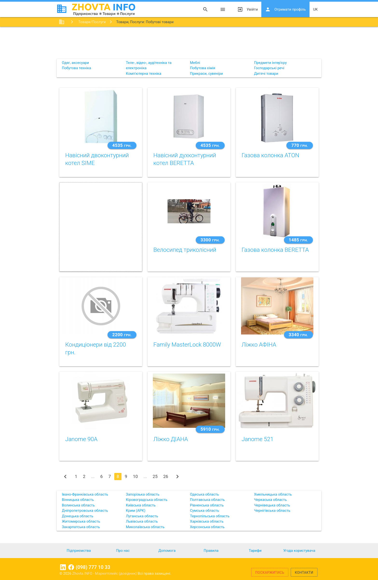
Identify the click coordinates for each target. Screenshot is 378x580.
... (92, 476)
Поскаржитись (269, 572)
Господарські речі (269, 68)
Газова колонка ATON (270, 155)
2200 (122, 334)
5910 (210, 429)
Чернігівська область (272, 510)
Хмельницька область (273, 494)
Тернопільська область (210, 516)
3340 (298, 334)
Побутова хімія (202, 68)
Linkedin (63, 567)
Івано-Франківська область (85, 494)
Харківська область (206, 521)
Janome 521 (257, 439)
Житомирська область (81, 521)
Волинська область (78, 505)
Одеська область (204, 494)
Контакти (304, 572)
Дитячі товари (266, 73)
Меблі (195, 63)
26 (165, 476)
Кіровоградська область (146, 500)
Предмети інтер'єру (270, 63)
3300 (210, 239)
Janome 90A (81, 439)
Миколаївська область (145, 527)
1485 (298, 239)
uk (315, 9)
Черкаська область (270, 500)
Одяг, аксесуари (75, 63)
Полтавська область (207, 500)
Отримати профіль (285, 9)
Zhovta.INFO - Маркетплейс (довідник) (105, 573)
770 (299, 145)
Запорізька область (142, 494)
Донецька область (77, 516)
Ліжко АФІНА (259, 344)
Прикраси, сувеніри (206, 73)
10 (135, 476)
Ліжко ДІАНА (170, 439)
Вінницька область (78, 500)
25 (155, 476)
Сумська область (204, 510)
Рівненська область (207, 505)
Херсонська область (207, 527)
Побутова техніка (76, 68)
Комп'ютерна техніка (143, 73)
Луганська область (142, 516)
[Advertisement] (189, 42)
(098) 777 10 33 (93, 567)
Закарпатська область (81, 527)
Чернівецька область (272, 505)
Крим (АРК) (135, 510)
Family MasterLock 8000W (187, 344)
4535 (122, 145)
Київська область (140, 505)
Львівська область (142, 521)
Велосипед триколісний (184, 249)
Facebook (71, 567)
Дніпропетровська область (85, 510)
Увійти (247, 9)
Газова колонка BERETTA (275, 249)
